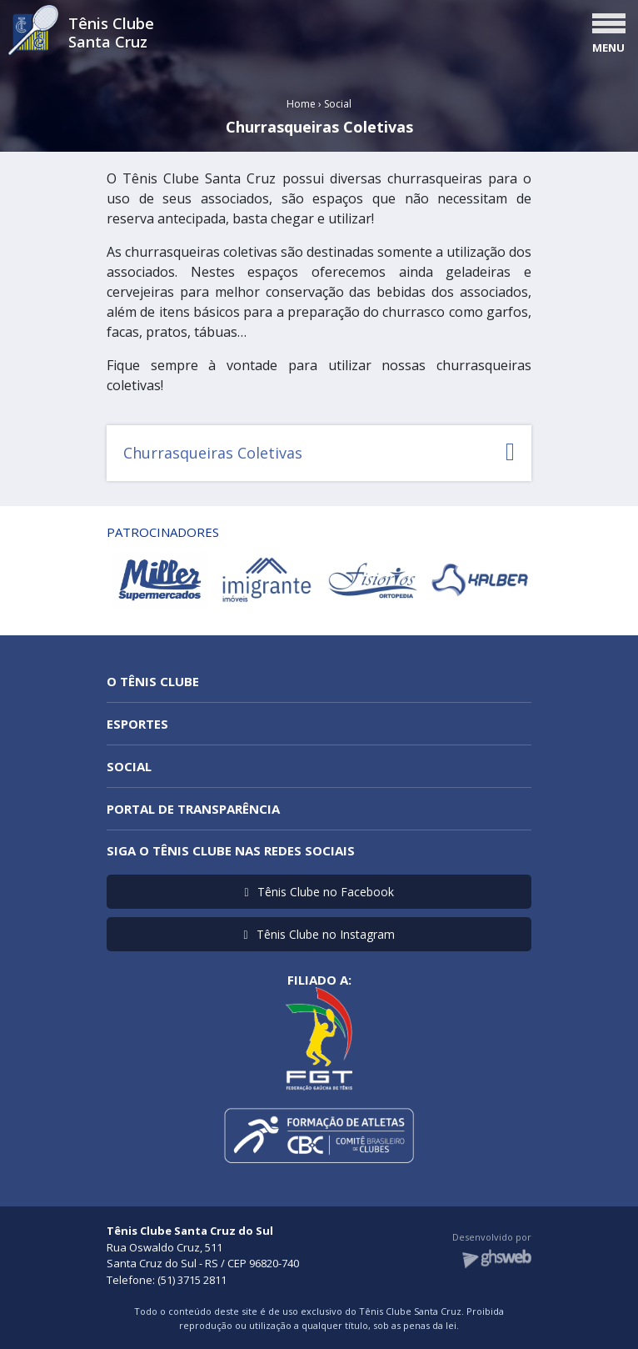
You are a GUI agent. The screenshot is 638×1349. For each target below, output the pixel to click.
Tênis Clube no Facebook (318, 892)
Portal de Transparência (193, 808)
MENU (608, 47)
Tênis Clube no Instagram (318, 934)
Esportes (137, 723)
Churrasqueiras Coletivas (319, 452)
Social (337, 104)
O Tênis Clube (153, 681)
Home (301, 104)
